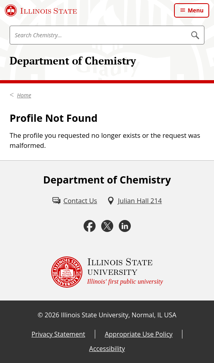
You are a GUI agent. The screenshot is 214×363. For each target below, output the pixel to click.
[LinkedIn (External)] (125, 226)
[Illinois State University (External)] (41, 10)
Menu (196, 10)
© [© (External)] (40, 315)
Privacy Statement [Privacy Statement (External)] (58, 334)
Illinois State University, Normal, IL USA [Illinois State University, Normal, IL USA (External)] (118, 315)
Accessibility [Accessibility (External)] (107, 348)
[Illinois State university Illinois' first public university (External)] (107, 272)
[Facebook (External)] (89, 226)
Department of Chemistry (73, 60)
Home (24, 95)
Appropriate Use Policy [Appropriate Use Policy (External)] (138, 334)
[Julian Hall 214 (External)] (134, 201)
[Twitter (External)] (107, 226)
